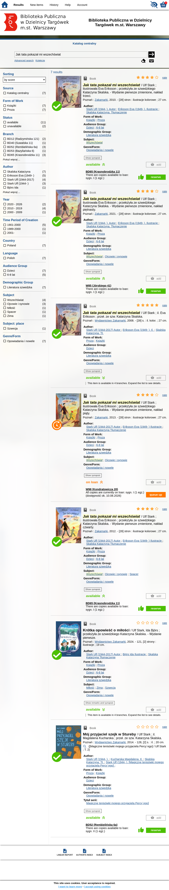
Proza (101, 120)
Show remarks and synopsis (99, 703)
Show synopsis (92, 158)
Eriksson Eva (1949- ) (142, 426)
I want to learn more (70, 886)
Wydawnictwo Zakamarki (110, 320)
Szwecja (110, 687)
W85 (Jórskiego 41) (98, 285)
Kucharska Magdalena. (127, 759)
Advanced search (24, 60)
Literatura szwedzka (98, 135)
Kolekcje (40, 60)
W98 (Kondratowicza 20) (102, 489)
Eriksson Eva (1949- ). (138, 109)
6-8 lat (100, 127)
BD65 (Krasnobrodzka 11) (103, 171)
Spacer (133, 574)
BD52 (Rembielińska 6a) (101, 824)
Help (68, 4)
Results (19, 4)
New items (36, 4)
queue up (156, 494)
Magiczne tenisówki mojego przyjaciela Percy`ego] (117, 803)
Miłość (90, 687)
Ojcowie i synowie (116, 256)
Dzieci (90, 127)
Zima (100, 687)
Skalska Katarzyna (106, 430)
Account (82, 4)
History (54, 4)
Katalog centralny (84, 43)
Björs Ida (134, 654)
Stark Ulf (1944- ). (101, 109)
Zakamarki (101, 99)
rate (164, 77)
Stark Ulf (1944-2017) (103, 329)
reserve (156, 177)
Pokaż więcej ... (11, 159)
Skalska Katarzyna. (106, 112)
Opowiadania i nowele (100, 150)
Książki (90, 120)
